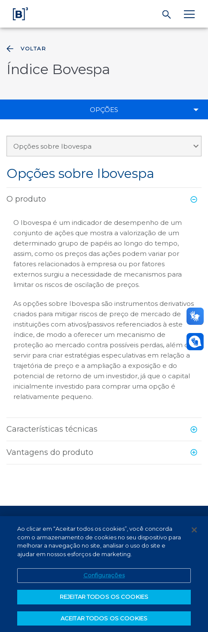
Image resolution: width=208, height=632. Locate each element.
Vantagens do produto (49, 452)
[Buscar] (167, 14)
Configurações (104, 578)
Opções (104, 110)
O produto (26, 199)
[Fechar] (194, 532)
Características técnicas (52, 429)
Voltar (25, 49)
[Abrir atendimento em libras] (195, 341)
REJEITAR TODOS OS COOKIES (104, 599)
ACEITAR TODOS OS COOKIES (104, 621)
